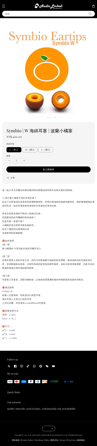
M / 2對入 (29, 149)
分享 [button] (10, 177)
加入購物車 (48, 169)
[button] (3, 6)
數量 (8, 155)
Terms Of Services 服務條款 (72, 440)
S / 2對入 (14, 149)
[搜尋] (90, 13)
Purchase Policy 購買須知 (46, 440)
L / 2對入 (45, 149)
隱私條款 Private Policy (22, 440)
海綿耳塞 (10, 144)
